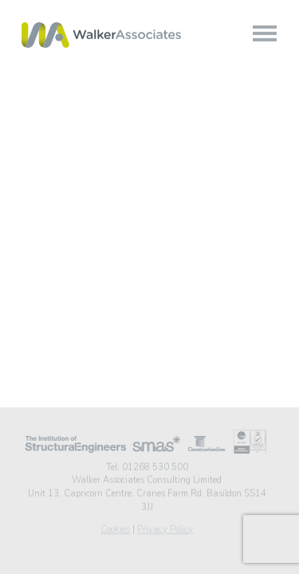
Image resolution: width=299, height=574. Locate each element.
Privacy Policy (165, 528)
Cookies (115, 528)
